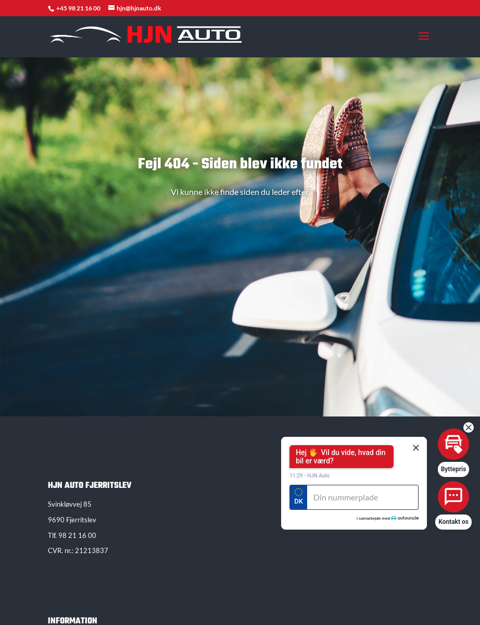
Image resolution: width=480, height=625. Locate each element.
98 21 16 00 (77, 535)
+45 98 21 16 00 (79, 8)
